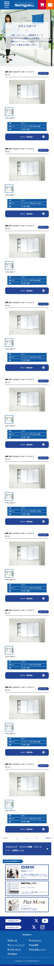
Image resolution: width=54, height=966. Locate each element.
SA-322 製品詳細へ (27, 291)
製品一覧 (13, 940)
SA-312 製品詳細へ (27, 137)
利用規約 (13, 954)
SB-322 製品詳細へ (27, 368)
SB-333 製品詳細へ (27, 521)
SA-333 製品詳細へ (27, 444)
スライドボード (10, 118)
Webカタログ (36, 940)
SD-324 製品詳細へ (27, 598)
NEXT (48, 838)
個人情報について (38, 949)
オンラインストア (17, 945)
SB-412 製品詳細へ (27, 829)
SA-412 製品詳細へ (27, 752)
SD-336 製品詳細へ (27, 675)
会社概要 (34, 945)
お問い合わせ (15, 949)
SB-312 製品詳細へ (27, 214)
